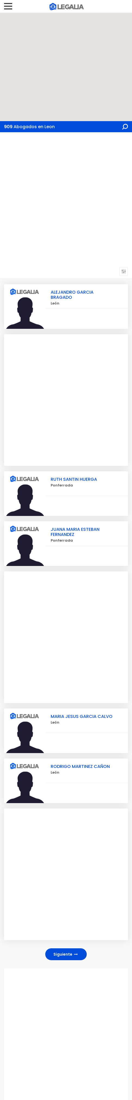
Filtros (123, 271)
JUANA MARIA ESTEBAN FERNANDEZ (75, 532)
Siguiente (66, 954)
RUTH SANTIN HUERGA (74, 479)
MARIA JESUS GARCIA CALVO (81, 716)
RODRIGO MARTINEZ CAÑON (80, 766)
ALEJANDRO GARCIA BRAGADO (72, 294)
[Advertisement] (66, 201)
